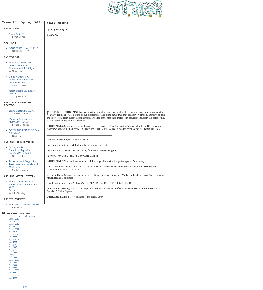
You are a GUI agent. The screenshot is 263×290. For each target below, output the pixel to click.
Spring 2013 (14, 219)
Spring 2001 (14, 275)
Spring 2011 (14, 229)
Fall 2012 (13, 221)
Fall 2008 (13, 242)
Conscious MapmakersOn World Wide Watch (20, 150)
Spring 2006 (14, 255)
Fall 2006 (13, 252)
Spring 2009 (14, 239)
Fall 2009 (13, 237)
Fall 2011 (13, 226)
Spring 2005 (14, 260)
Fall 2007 (13, 247)
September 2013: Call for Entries (22, 216)
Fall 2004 (13, 262)
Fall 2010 (13, 231)
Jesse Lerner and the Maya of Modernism (23, 164)
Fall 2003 (13, 265)
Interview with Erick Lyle (21, 65)
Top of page (22, 286)
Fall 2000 (13, 278)
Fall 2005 (13, 257)
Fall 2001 (13, 273)
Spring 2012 (14, 224)
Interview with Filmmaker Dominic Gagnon (22, 79)
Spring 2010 (14, 234)
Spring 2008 (14, 244)
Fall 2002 (13, 267)
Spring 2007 (14, 249)
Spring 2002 (14, 270)
